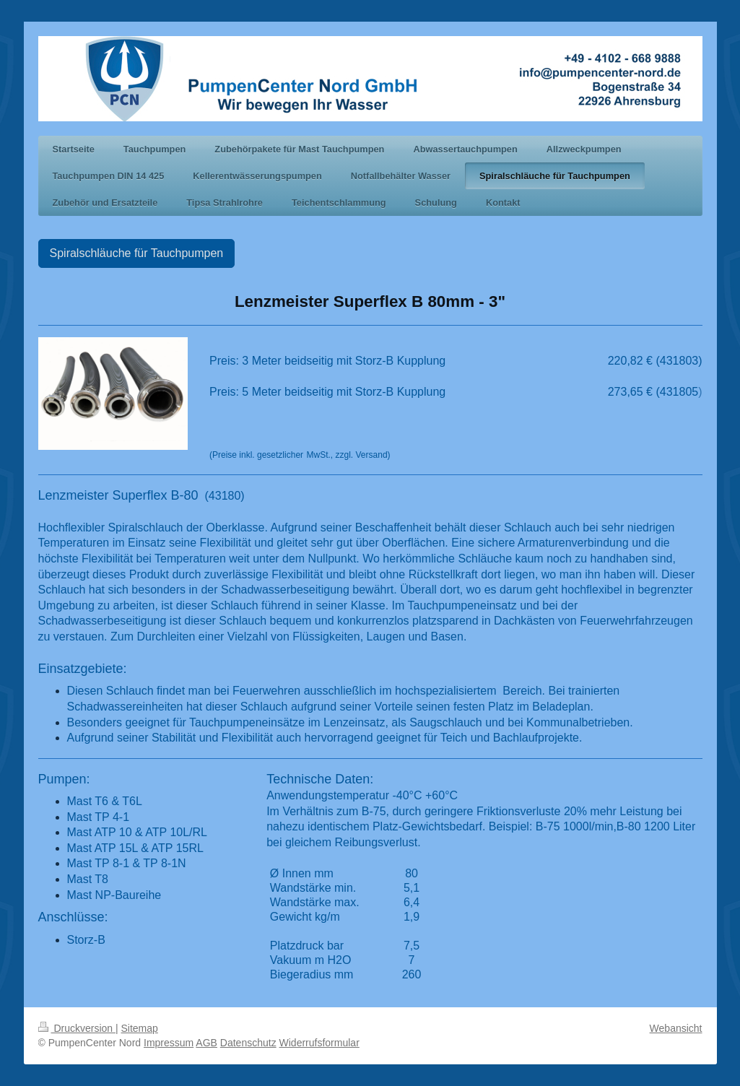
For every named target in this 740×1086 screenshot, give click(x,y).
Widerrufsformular (319, 1042)
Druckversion (77, 1028)
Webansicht (676, 1028)
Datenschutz (248, 1042)
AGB (206, 1042)
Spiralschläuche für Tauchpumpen (137, 253)
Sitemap (139, 1028)
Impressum (168, 1042)
